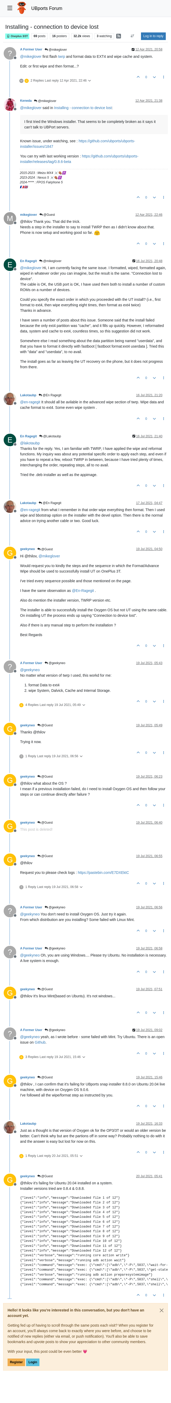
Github (40, 1042)
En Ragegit (28, 261)
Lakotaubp (28, 395)
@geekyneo (55, 663)
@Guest (47, 215)
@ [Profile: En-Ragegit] (83, 591)
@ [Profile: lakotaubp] (30, 443)
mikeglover (28, 215)
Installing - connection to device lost (83, 108)
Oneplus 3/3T (17, 36)
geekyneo (27, 549)
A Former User (31, 49)
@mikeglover (56, 50)
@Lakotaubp (50, 436)
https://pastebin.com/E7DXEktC (103, 872)
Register (16, 1362)
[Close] (162, 1310)
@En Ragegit (50, 395)
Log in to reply (153, 36)
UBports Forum (46, 8)
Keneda (26, 101)
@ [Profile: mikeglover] (31, 56)
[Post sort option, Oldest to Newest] (132, 36)
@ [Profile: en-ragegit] (30, 402)
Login (32, 1362)
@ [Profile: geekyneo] (30, 670)
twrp (61, 56)
